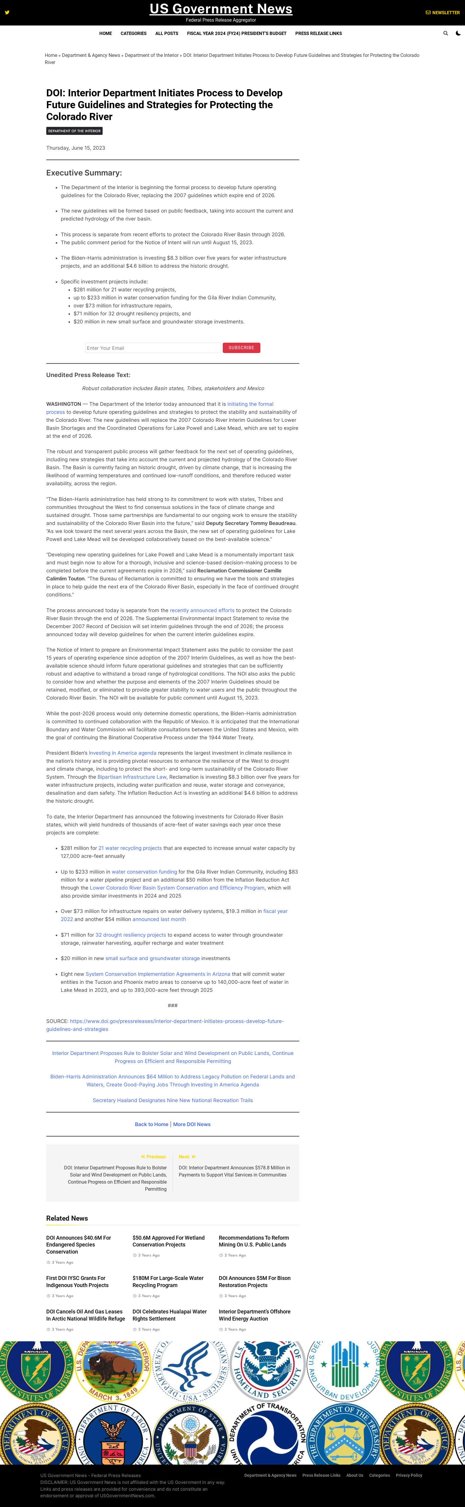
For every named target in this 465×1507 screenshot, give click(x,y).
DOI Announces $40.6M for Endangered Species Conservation (78, 1245)
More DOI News (192, 1124)
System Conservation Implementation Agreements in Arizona (158, 974)
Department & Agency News (91, 55)
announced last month (159, 919)
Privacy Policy (409, 1475)
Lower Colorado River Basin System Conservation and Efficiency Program (177, 888)
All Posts (166, 33)
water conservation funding (144, 872)
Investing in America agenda (123, 753)
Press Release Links (318, 33)
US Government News (221, 8)
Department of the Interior (152, 55)
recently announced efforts (202, 610)
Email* (91, 337)
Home (105, 33)
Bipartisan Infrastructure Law (132, 777)
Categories (133, 33)
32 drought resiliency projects (130, 935)
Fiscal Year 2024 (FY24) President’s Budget (236, 33)
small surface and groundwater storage (153, 958)
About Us (354, 1475)
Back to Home (151, 1124)
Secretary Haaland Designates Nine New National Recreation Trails (173, 1100)
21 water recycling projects (130, 848)
